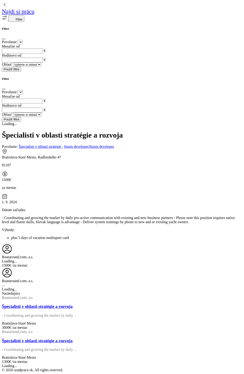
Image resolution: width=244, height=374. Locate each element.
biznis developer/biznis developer (89, 146)
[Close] (4, 39)
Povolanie (9, 42)
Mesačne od (11, 46)
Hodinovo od (11, 55)
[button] (5, 19)
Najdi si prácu (18, 11)
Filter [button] (16, 18)
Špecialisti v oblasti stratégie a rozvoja (37, 306)
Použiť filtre (11, 69)
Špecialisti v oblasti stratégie (40, 146)
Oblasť (7, 64)
